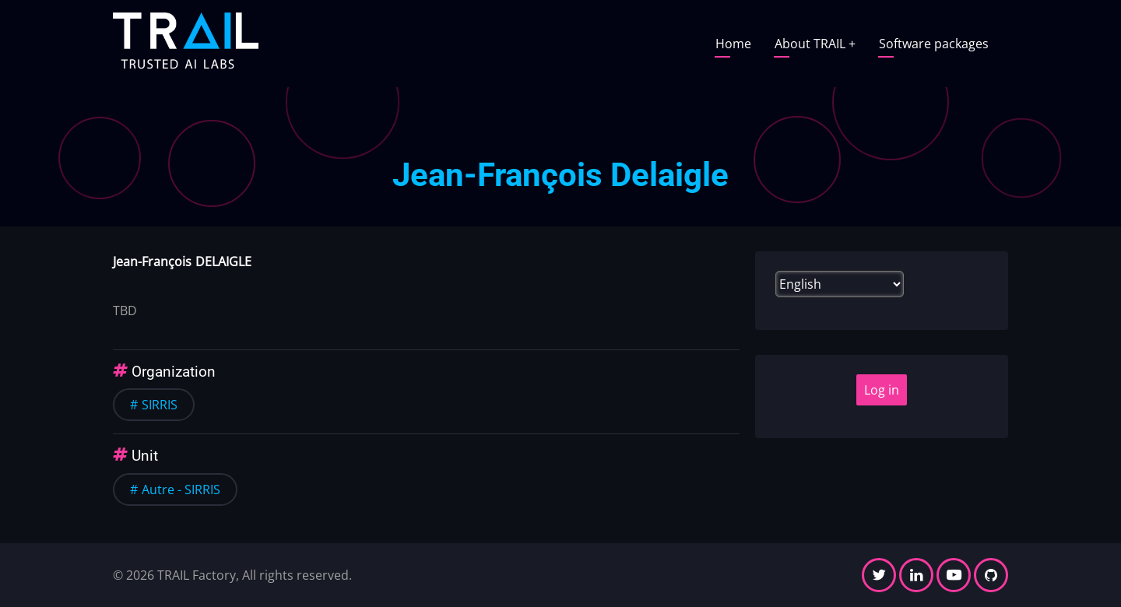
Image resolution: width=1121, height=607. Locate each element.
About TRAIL (815, 43)
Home (733, 43)
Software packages (934, 43)
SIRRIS (159, 404)
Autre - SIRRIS (181, 489)
